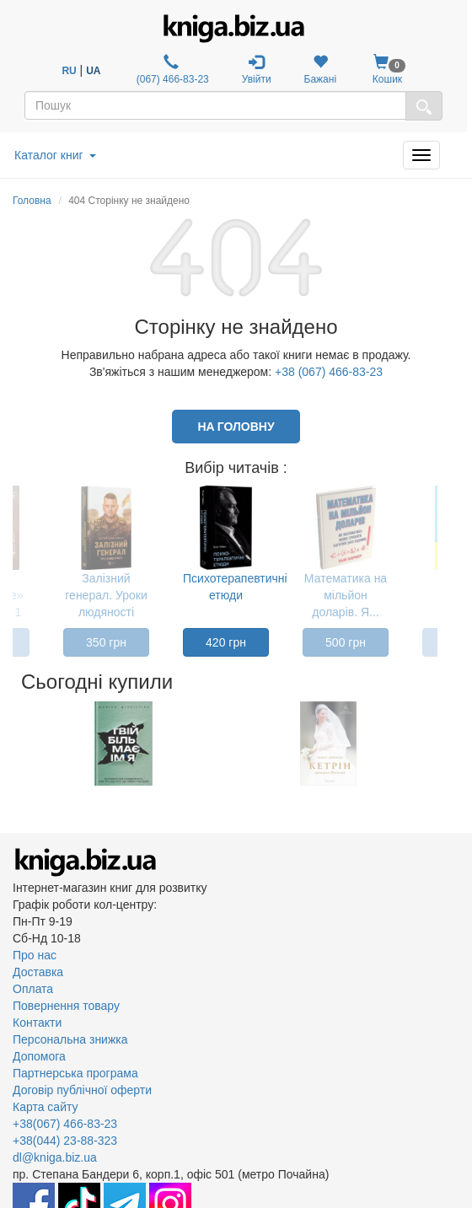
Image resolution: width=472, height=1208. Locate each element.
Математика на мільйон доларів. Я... (345, 595)
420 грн (226, 642)
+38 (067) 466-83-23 (329, 372)
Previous (14, 743)
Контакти (37, 1022)
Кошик (387, 69)
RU (69, 71)
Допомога (39, 1056)
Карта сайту (45, 1107)
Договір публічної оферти (82, 1090)
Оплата (33, 989)
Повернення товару (66, 1005)
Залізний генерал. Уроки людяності (106, 595)
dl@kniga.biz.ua (55, 1157)
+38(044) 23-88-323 (65, 1140)
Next (436, 743)
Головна (32, 201)
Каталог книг (55, 155)
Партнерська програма (75, 1073)
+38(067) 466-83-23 (65, 1123)
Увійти (256, 69)
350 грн (106, 642)
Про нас (34, 955)
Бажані (320, 69)
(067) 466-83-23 (170, 69)
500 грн (345, 642)
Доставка (38, 972)
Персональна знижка (70, 1039)
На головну (235, 426)
